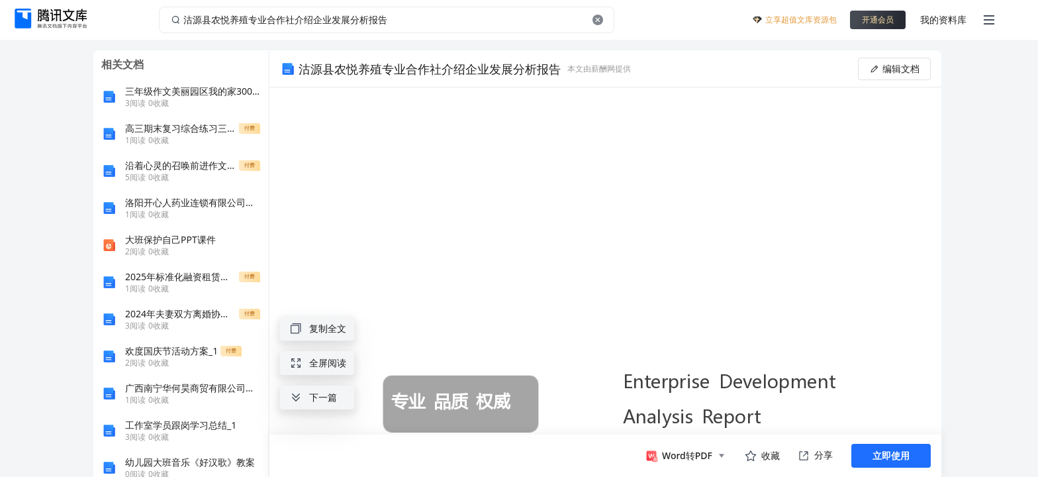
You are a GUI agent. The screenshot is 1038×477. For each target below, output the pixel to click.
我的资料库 (943, 19)
